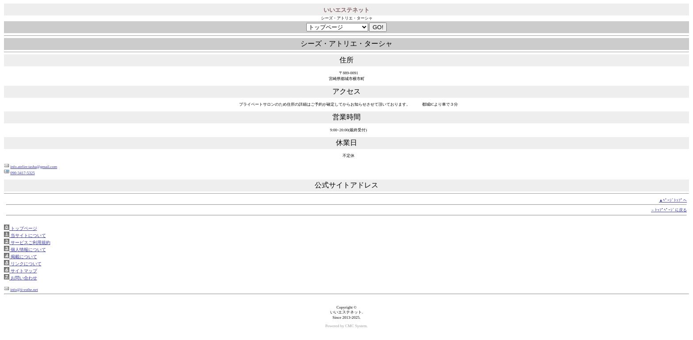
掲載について (23, 256)
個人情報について (27, 249)
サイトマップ (23, 270)
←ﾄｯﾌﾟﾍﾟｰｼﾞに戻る (669, 210)
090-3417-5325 (22, 173)
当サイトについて (27, 235)
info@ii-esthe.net (24, 289)
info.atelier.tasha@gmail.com (33, 166)
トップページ (23, 228)
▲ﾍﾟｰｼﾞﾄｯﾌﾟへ (673, 200)
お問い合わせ (23, 277)
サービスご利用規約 (29, 242)
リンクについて (25, 263)
